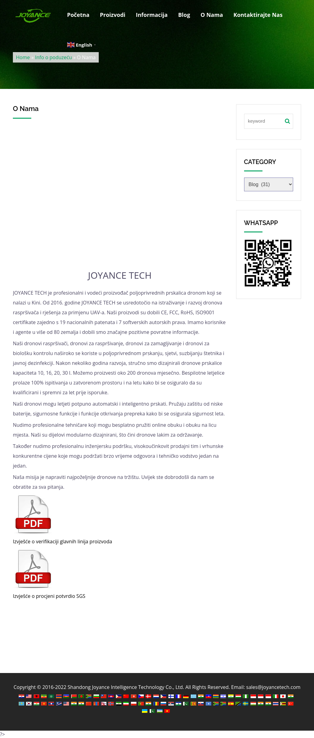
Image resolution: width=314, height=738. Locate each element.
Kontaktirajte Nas (257, 14)
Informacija (152, 14)
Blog (184, 14)
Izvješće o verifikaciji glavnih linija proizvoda (62, 541)
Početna (78, 14)
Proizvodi (112, 14)
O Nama (212, 14)
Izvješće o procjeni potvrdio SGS (49, 596)
